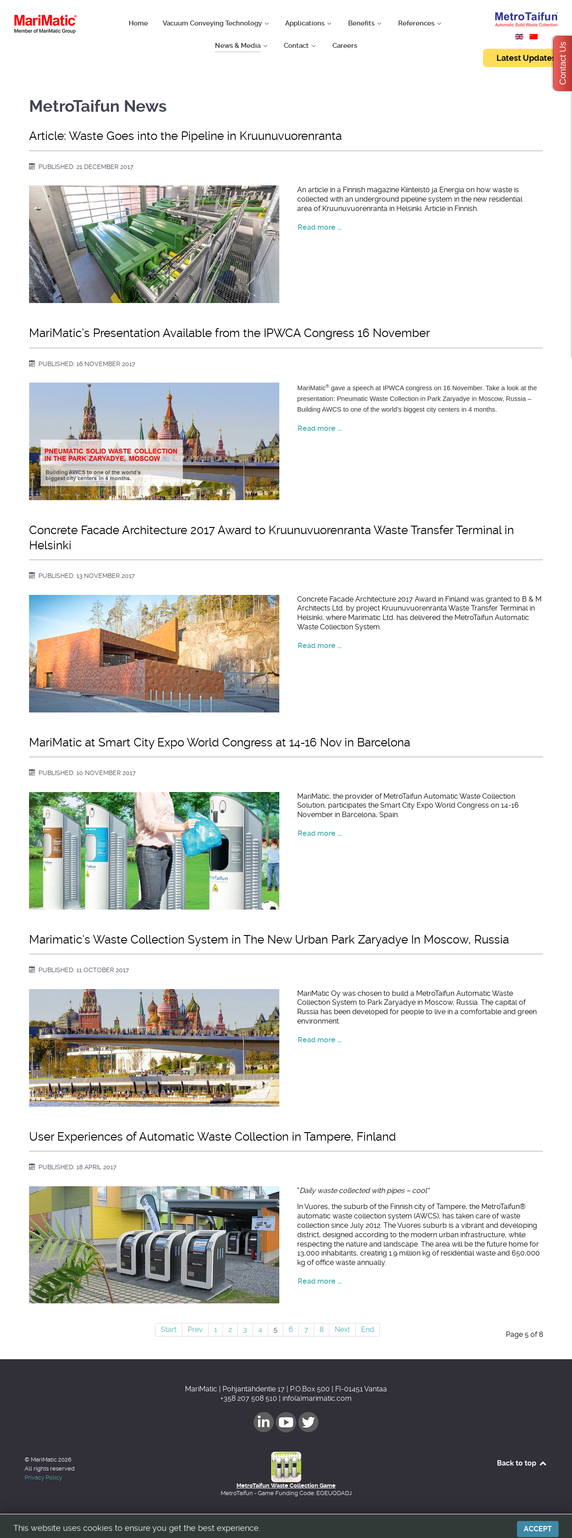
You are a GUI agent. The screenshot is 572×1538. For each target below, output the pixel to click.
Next (342, 1329)
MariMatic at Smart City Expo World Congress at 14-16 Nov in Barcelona (219, 742)
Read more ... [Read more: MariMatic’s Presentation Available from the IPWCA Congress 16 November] (319, 428)
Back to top (522, 1463)
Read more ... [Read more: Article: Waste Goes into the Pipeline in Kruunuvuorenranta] (319, 227)
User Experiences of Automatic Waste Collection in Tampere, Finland (212, 1136)
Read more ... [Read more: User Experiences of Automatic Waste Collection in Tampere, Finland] (319, 1281)
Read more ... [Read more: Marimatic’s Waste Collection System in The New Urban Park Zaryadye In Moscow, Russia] (319, 1040)
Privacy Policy (43, 1477)
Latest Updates (526, 58)
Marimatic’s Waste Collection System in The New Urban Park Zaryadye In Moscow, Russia (269, 939)
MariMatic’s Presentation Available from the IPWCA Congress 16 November (229, 333)
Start (169, 1329)
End (367, 1329)
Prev (195, 1329)
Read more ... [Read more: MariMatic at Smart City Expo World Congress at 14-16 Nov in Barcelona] (319, 833)
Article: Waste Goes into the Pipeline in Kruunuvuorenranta (185, 136)
